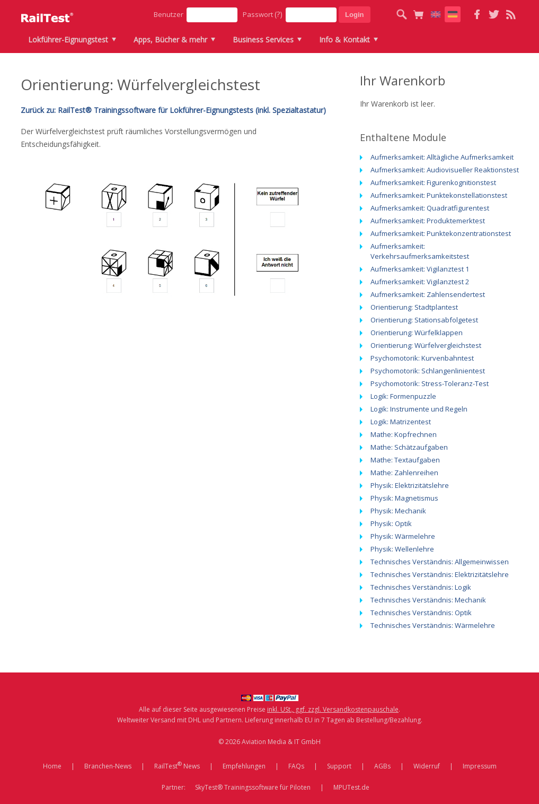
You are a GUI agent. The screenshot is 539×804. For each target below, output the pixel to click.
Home (52, 766)
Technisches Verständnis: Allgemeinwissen (439, 561)
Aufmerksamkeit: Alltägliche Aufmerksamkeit (442, 157)
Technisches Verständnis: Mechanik (428, 600)
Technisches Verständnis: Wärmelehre (432, 625)
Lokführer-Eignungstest (68, 39)
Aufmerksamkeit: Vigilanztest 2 (419, 281)
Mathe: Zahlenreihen (404, 472)
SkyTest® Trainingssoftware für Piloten (253, 787)
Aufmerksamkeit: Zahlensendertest (427, 294)
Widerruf (426, 766)
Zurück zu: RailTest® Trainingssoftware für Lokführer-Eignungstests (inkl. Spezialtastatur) (173, 110)
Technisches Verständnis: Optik (421, 612)
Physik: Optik (391, 523)
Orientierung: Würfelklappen (416, 332)
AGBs (382, 766)
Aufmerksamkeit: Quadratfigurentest (429, 208)
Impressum (480, 766)
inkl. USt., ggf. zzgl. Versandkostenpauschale (333, 709)
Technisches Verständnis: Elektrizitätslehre (439, 574)
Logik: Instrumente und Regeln (418, 409)
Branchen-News (107, 766)
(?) (278, 14)
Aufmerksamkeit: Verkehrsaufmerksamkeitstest (419, 251)
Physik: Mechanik (398, 510)
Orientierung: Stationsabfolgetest (424, 320)
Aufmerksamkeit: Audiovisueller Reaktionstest (444, 169)
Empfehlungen (244, 766)
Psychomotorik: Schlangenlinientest (427, 370)
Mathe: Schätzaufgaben (409, 447)
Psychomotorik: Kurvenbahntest (422, 358)
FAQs (296, 766)
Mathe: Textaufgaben (405, 460)
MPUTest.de (351, 787)
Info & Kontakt (344, 39)
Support (339, 766)
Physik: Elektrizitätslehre (409, 485)
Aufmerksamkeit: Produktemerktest (427, 220)
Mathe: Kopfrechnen (403, 434)
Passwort (262, 14)
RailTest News (177, 765)
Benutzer (168, 14)
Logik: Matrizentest (400, 421)
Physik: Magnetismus (404, 498)
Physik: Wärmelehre (402, 536)
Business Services (263, 39)
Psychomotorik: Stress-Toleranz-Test (429, 383)
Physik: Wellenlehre (402, 549)
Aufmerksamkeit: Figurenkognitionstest (433, 182)
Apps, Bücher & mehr (170, 39)
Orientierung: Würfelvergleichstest (425, 345)
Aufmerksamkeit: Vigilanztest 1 (419, 269)
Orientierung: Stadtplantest (414, 307)
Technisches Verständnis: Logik (420, 587)
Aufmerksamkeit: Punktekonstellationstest (438, 195)
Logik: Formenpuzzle (403, 396)
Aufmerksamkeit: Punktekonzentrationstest (440, 233)
